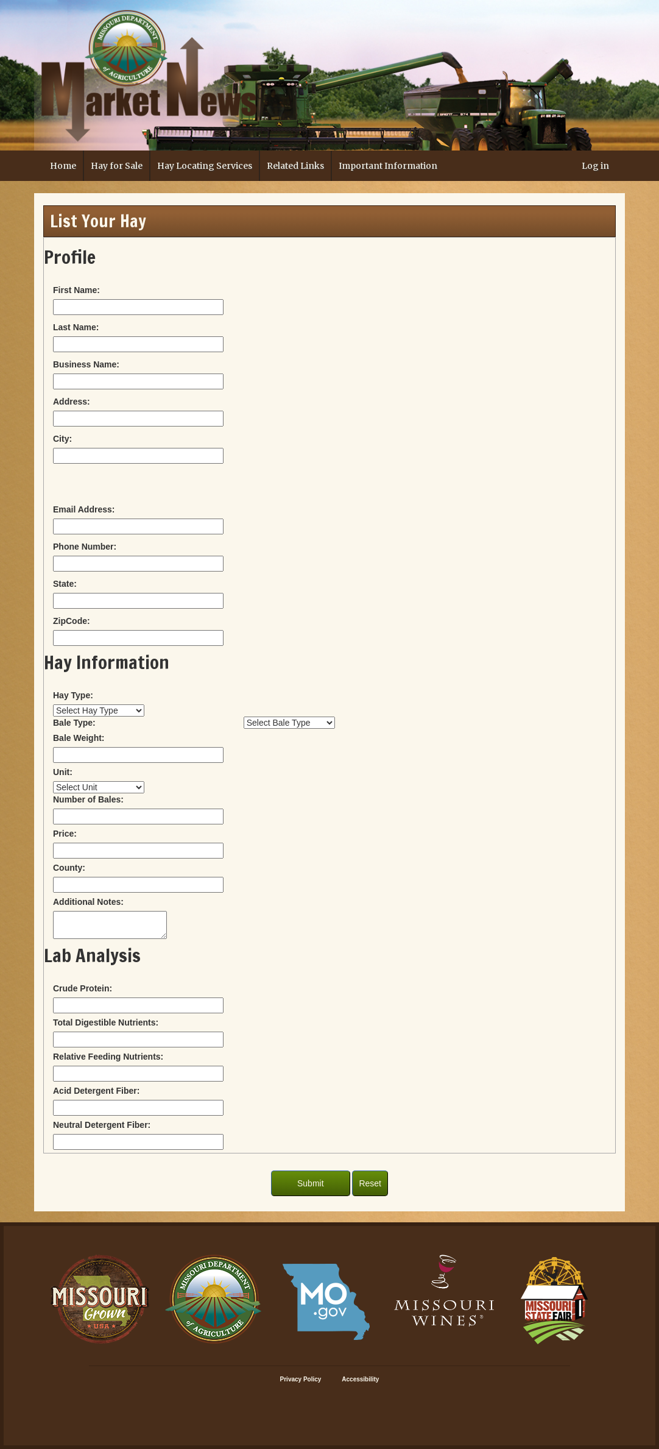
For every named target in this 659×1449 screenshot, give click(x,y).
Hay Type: (73, 695)
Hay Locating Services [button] (204, 165)
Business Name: (86, 364)
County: (69, 868)
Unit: (62, 772)
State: (65, 584)
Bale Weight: (79, 738)
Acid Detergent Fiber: (96, 1091)
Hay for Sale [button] (117, 165)
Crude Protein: (82, 988)
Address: (71, 401)
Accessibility (360, 1379)
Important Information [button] (388, 165)
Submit (310, 1183)
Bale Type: (74, 723)
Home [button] (63, 165)
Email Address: (84, 509)
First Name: (76, 290)
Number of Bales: (88, 799)
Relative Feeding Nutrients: (108, 1056)
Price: (65, 833)
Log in (595, 165)
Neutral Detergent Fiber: (101, 1125)
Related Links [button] (295, 165)
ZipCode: (71, 621)
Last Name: (76, 327)
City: (62, 439)
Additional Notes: (88, 902)
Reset (370, 1183)
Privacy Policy (301, 1379)
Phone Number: (84, 546)
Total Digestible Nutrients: (105, 1022)
